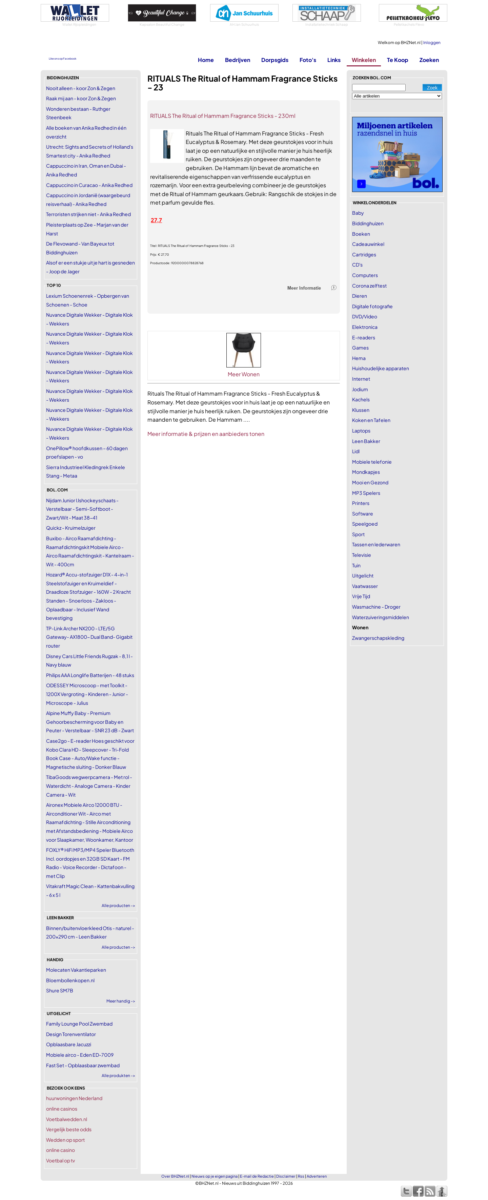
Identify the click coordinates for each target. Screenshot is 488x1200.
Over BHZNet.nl (175, 1176)
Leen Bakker (366, 441)
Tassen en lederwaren (376, 544)
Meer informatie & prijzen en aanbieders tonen (205, 433)
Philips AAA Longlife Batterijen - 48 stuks (90, 675)
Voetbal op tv (60, 1160)
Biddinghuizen (368, 223)
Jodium (360, 389)
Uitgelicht (362, 575)
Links (334, 59)
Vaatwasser (365, 586)
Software (362, 513)
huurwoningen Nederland (74, 1098)
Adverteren (317, 1176)
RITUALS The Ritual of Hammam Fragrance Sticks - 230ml (223, 115)
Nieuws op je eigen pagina (214, 1176)
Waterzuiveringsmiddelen (380, 617)
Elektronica (365, 327)
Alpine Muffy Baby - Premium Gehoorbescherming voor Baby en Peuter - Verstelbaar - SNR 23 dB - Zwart (90, 721)
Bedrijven (237, 59)
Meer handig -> (120, 1001)
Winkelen (364, 59)
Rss (301, 1176)
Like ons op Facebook (62, 58)
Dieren (359, 296)
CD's (357, 264)
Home (206, 59)
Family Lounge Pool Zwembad (79, 1023)
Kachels (361, 399)
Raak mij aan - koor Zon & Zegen (81, 98)
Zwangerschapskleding (378, 638)
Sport (358, 534)
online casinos (61, 1109)
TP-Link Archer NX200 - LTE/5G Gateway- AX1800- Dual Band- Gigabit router (89, 637)
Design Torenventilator (71, 1034)
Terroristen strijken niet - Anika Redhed (88, 214)
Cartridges (364, 254)
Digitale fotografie (372, 306)
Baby (358, 213)
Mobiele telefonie (372, 462)
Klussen (360, 410)
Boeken (361, 234)
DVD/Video (364, 316)
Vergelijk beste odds (69, 1129)
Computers (365, 275)
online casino (60, 1150)
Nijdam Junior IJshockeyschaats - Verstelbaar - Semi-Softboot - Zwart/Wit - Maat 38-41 (82, 509)
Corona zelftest (369, 285)
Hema (359, 358)
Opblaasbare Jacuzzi (68, 1044)
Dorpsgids (274, 59)
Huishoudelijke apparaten (380, 368)
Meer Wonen (244, 374)
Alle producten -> (118, 905)
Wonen (360, 627)
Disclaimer (286, 1176)
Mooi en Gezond (370, 482)
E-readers (363, 337)
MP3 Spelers (366, 493)
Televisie (361, 555)
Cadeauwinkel (368, 244)
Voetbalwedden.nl (66, 1119)
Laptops (361, 430)
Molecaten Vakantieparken (76, 970)
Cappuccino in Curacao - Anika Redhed (89, 185)
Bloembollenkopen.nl (70, 980)
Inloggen (432, 42)
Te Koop (397, 59)
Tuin (356, 565)
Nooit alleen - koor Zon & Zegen (80, 88)
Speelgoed (365, 524)
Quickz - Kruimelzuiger (71, 528)
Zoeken (429, 59)
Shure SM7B (59, 990)
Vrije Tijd (361, 596)
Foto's (308, 59)
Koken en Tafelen (371, 420)
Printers (360, 503)
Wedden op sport (65, 1140)
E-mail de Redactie (257, 1176)
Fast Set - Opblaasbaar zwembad (83, 1065)
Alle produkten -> (118, 1075)
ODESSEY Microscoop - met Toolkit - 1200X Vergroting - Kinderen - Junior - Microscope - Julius (87, 694)
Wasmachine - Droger (376, 607)
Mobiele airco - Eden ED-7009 (80, 1055)
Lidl (356, 451)
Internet (361, 379)
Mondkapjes (366, 472)
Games (360, 347)
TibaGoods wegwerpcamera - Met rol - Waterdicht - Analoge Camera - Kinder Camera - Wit (89, 785)
